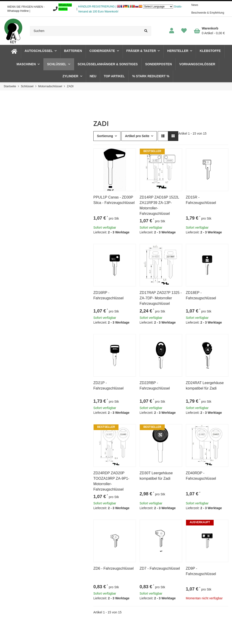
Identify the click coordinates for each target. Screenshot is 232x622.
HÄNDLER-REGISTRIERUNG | (97, 6)
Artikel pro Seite (137, 136)
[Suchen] (85, 31)
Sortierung (105, 136)
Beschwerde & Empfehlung (207, 12)
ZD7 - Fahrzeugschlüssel (160, 568)
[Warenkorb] (209, 30)
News (194, 5)
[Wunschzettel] (184, 31)
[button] (172, 31)
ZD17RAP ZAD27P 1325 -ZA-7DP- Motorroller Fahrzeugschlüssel (161, 298)
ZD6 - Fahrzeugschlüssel (113, 568)
